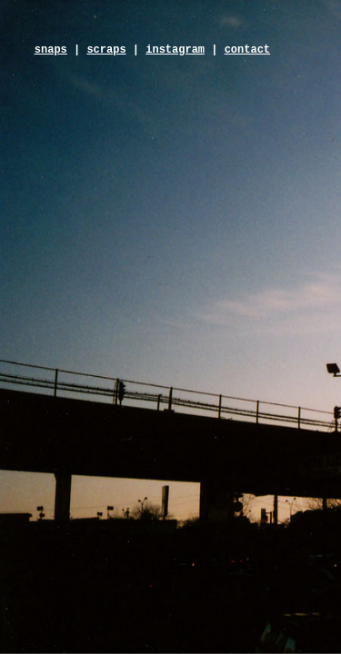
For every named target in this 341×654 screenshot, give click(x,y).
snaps (51, 50)
